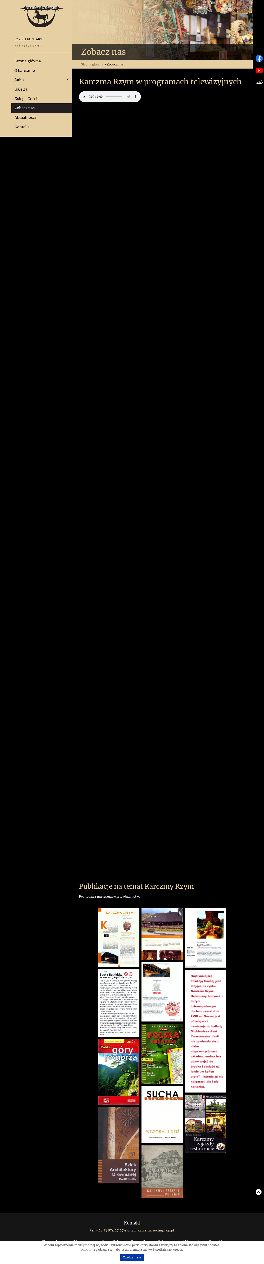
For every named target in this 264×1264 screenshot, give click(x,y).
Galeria (20, 89)
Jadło (19, 79)
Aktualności (25, 117)
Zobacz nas (24, 108)
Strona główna (27, 61)
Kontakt (21, 127)
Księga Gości (25, 98)
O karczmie (24, 70)
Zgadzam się (132, 1257)
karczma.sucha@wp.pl (156, 1230)
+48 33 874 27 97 (27, 46)
